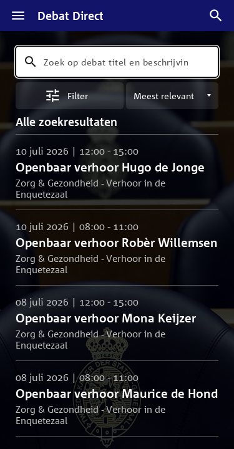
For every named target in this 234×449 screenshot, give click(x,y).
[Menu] (18, 15)
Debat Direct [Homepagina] (70, 15)
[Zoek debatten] (216, 15)
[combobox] (117, 61)
